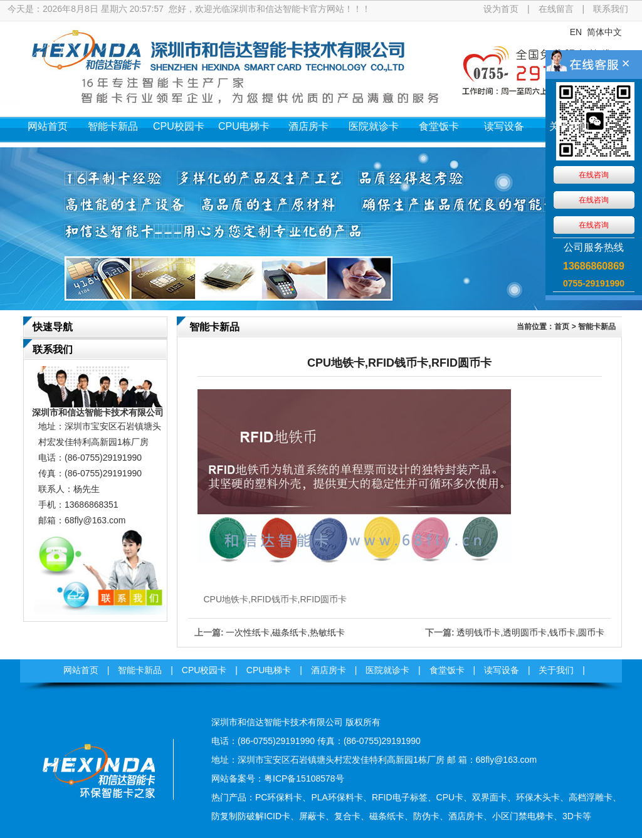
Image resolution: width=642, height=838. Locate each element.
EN (576, 32)
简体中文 (604, 32)
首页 (561, 326)
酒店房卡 (308, 126)
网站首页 (48, 126)
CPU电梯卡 (244, 126)
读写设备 (504, 126)
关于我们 (569, 126)
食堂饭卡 (439, 126)
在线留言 (556, 9)
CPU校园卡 (178, 126)
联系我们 (610, 9)
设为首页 (500, 9)
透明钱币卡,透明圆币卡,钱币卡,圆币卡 (530, 632)
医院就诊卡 (374, 126)
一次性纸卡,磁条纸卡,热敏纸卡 (285, 632)
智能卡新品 (113, 126)
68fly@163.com (95, 520)
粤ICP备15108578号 (304, 778)
